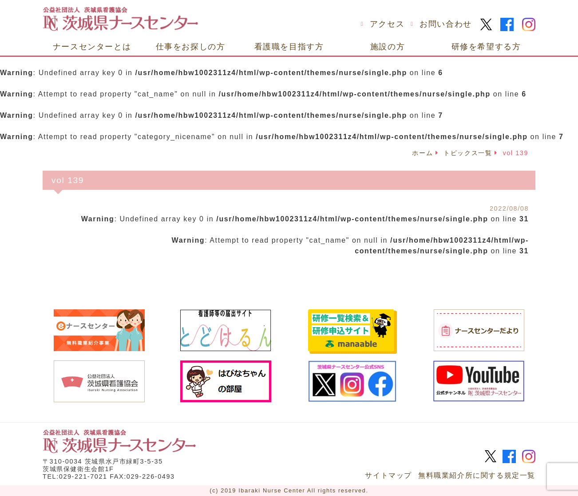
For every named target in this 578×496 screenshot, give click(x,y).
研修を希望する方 (486, 46)
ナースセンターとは (92, 46)
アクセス (387, 24)
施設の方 (387, 46)
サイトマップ (388, 475)
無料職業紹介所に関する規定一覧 (476, 475)
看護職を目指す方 (289, 46)
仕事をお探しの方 (191, 46)
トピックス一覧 (467, 152)
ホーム (422, 152)
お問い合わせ (446, 24)
